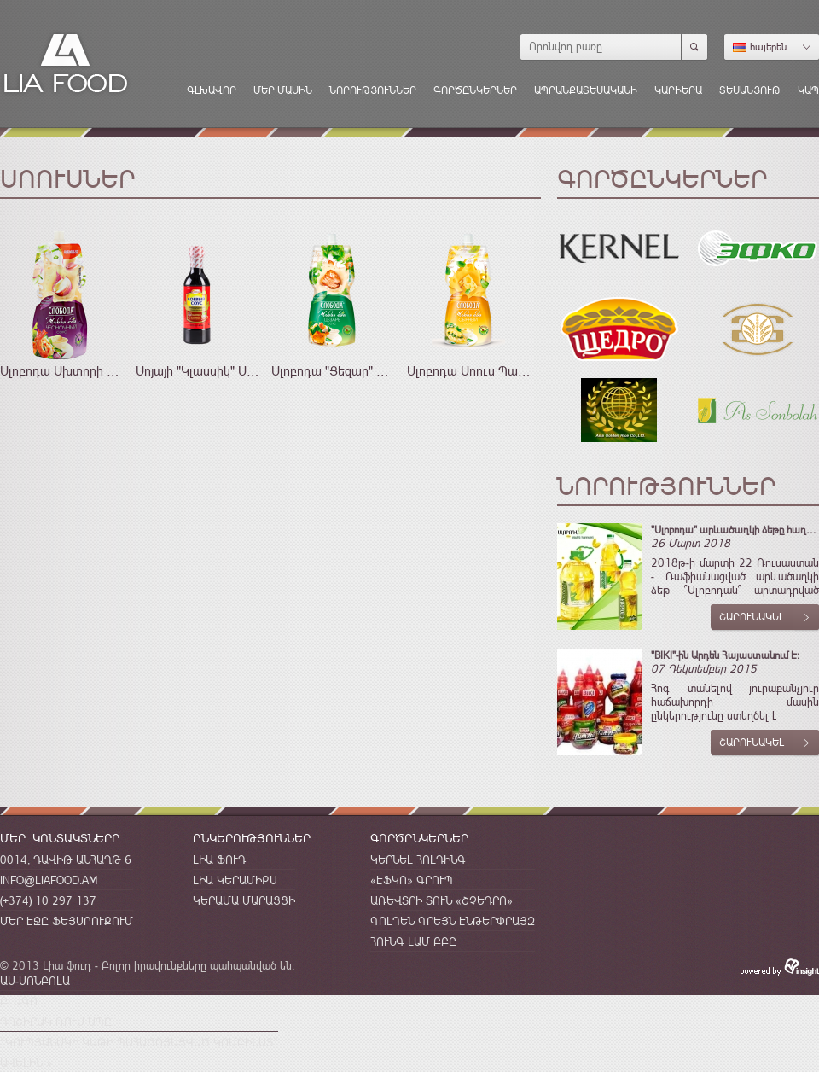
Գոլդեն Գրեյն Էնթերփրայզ (452, 921)
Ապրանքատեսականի (585, 90)
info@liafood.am (48, 880)
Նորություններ (372, 90)
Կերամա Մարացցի (244, 900)
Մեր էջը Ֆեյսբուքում (66, 921)
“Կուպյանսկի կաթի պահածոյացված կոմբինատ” (139, 1042)
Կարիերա (678, 90)
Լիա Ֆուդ (219, 859)
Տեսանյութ (750, 90)
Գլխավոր (211, 90)
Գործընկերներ (475, 90)
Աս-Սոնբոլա (35, 981)
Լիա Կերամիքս (235, 880)
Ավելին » (26, 1062)
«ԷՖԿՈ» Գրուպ (411, 880)
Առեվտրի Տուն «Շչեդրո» (441, 900)
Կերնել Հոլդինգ (418, 859)
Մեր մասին (282, 90)
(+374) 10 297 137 (48, 900)
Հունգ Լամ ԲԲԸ (413, 941)
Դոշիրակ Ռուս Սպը (56, 1021)
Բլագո (19, 1001)
